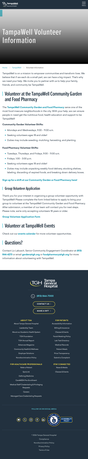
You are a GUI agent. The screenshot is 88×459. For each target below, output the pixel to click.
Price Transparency (61, 353)
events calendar (27, 234)
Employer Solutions (26, 353)
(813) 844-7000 (45, 296)
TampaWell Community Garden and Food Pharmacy (35, 107)
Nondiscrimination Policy (26, 358)
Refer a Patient (26, 368)
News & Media (62, 368)
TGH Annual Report (26, 341)
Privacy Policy (44, 446)
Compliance (44, 439)
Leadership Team (26, 328)
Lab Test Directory (62, 341)
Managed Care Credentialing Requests (26, 396)
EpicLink (26, 372)
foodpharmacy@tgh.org (56, 255)
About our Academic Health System (26, 332)
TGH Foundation (26, 336)
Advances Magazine (26, 345)
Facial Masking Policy (62, 336)
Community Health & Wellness (26, 349)
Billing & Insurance (61, 328)
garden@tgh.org (31, 255)
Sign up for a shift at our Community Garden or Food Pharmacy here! (39, 180)
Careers (26, 392)
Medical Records (62, 345)
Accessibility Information (62, 324)
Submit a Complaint (62, 358)
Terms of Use (44, 450)
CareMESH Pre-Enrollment (26, 380)
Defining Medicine (26, 376)
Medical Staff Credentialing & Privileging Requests (26, 386)
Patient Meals (61, 349)
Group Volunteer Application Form (21, 217)
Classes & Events (62, 332)
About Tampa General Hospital (26, 324)
